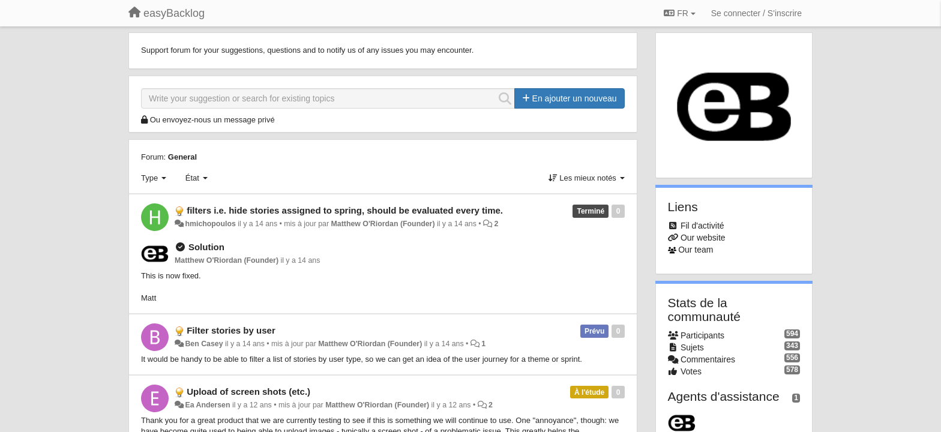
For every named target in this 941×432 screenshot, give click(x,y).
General (182, 156)
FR (679, 13)
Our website (703, 237)
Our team (695, 249)
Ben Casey (204, 344)
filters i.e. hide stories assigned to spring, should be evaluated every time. (345, 210)
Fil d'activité (702, 225)
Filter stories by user (231, 330)
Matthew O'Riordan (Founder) (383, 224)
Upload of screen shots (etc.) (248, 391)
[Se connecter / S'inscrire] (756, 13)
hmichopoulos (210, 224)
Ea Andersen (207, 405)
